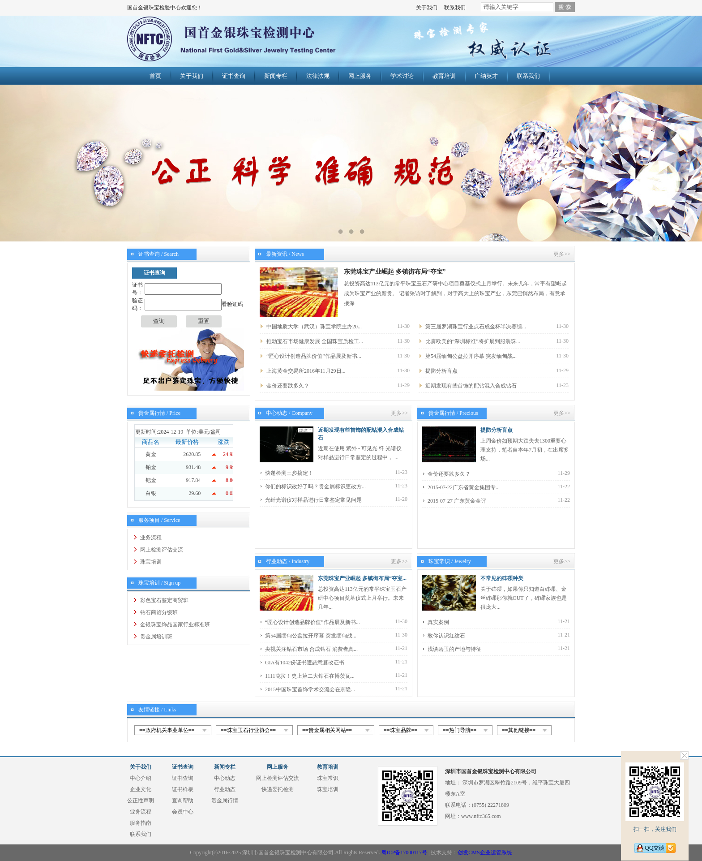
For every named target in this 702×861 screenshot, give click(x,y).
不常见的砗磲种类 (501, 578)
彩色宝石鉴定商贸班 (164, 600)
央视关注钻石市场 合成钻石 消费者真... (311, 649)
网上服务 (360, 76)
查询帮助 (182, 800)
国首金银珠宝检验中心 (251, 41)
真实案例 (438, 622)
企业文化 (140, 789)
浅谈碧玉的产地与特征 (454, 649)
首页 (155, 76)
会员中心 (182, 812)
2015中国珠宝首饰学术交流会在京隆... (310, 689)
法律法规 (318, 76)
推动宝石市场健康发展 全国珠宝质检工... (314, 341)
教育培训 (444, 76)
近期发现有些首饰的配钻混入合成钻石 (471, 386)
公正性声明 (140, 800)
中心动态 (224, 778)
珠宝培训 (151, 562)
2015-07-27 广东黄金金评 (457, 501)
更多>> (561, 254)
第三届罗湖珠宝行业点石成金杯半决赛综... (475, 326)
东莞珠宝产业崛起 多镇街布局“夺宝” (395, 271)
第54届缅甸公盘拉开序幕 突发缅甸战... (471, 356)
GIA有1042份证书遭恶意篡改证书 (304, 662)
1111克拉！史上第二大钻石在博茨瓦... (310, 676)
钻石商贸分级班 (159, 612)
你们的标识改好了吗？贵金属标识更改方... (315, 486)
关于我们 (426, 7)
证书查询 (233, 76)
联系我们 (455, 7)
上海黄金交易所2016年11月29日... (306, 371)
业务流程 (151, 537)
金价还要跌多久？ (287, 386)
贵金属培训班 (156, 636)
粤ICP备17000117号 (404, 852)
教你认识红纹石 (446, 636)
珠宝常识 (327, 778)
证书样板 (182, 789)
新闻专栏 (275, 76)
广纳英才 (486, 76)
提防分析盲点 (441, 371)
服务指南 (140, 823)
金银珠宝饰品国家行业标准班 (175, 624)
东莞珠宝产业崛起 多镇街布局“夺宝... (362, 578)
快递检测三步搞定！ (289, 473)
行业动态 (224, 789)
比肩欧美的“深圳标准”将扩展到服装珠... (472, 341)
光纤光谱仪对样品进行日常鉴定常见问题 (313, 500)
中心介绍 (140, 778)
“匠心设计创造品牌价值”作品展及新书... (313, 356)
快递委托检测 (277, 789)
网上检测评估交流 (161, 550)
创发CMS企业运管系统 (485, 852)
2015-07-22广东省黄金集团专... (464, 487)
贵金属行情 (224, 800)
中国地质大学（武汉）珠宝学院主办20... (314, 326)
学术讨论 (402, 76)
